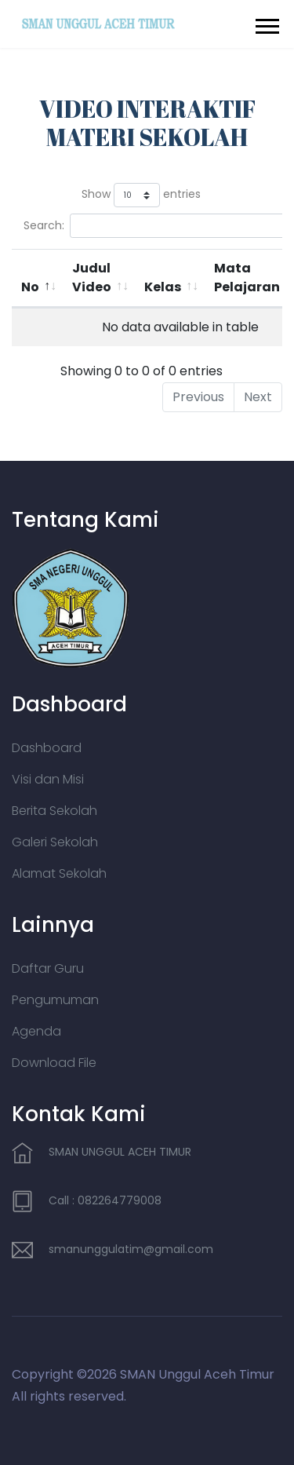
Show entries (141, 195)
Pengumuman (55, 1000)
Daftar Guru (48, 968)
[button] (266, 23)
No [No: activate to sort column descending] (30, 287)
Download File (54, 1063)
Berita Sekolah (54, 811)
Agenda (36, 1031)
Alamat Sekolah (59, 873)
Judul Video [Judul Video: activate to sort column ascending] (91, 277)
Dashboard (47, 748)
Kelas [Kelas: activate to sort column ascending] (162, 287)
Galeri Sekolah (55, 842)
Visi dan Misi (48, 779)
